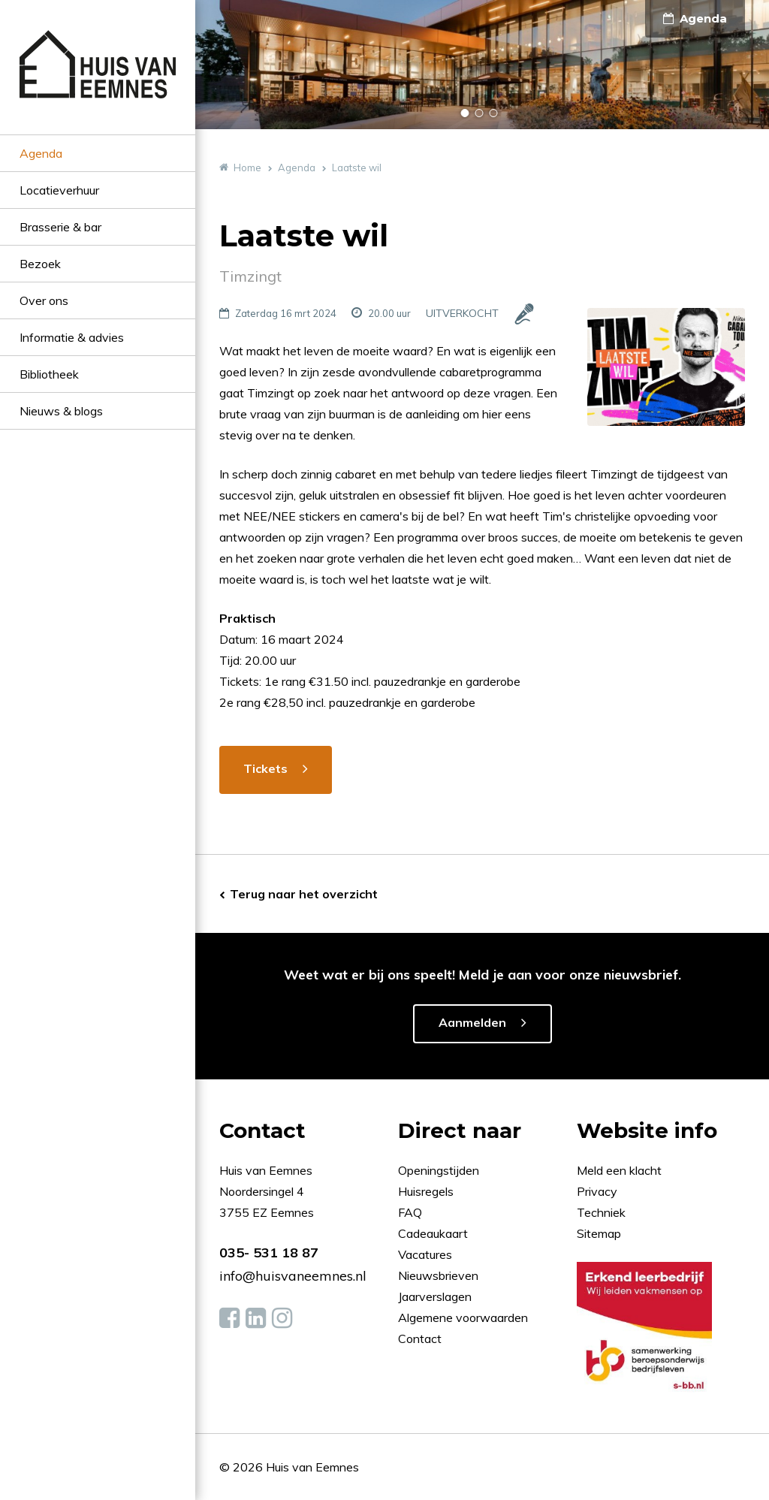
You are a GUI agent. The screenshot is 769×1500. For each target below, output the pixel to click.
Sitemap (599, 1233)
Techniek (601, 1212)
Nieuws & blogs (61, 410)
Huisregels (427, 1191)
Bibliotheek (49, 374)
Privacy (597, 1191)
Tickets (265, 768)
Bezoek (40, 263)
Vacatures (425, 1254)
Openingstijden (438, 1170)
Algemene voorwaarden (463, 1317)
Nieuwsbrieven (439, 1275)
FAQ (411, 1212)
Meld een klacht (619, 1170)
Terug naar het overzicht (304, 893)
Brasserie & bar (60, 226)
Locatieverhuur (59, 190)
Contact (420, 1338)
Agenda (41, 153)
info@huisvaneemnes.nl (292, 1275)
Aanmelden (472, 1022)
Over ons (44, 300)
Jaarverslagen (436, 1296)
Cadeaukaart (434, 1233)
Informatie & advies (72, 337)
